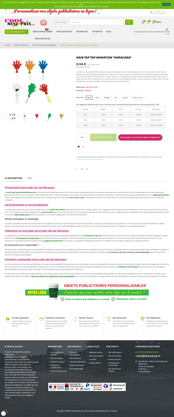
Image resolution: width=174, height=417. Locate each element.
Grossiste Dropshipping (74, 353)
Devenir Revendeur (77, 365)
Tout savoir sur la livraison (56, 353)
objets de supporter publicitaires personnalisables (52, 276)
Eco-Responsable (76, 369)
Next (70, 117)
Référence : (81, 87)
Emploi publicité (95, 363)
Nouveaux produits (96, 356)
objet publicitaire (21, 215)
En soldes (92, 359)
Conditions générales (78, 362)
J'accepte (166, 4)
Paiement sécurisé (57, 362)
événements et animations (27, 238)
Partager (78, 169)
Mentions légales (56, 358)
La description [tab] (13, 178)
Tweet (83, 169)
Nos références (75, 358)
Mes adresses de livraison (114, 370)
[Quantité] (82, 137)
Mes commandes (114, 356)
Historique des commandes (113, 364)
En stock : (80, 90)
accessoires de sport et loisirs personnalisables (129, 252)
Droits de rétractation (58, 371)
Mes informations (115, 352)
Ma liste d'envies (114, 359)
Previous (4, 117)
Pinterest (88, 169)
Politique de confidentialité (56, 366)
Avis (29, 178)
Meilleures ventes (95, 352)
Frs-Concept (112, 411)
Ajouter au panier (103, 137)
